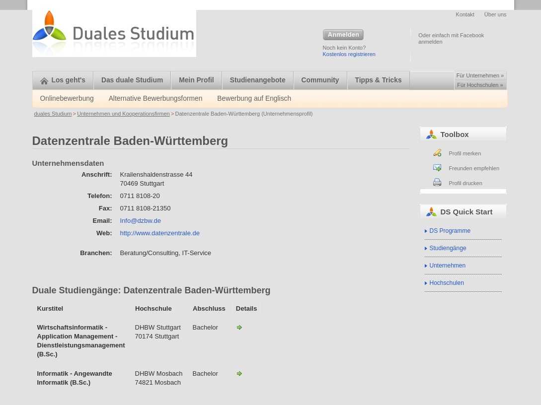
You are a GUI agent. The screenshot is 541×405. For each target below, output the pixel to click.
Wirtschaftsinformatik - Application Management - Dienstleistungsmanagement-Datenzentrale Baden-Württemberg (239, 327)
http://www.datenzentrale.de (160, 233)
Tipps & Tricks (378, 80)
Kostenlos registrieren (349, 54)
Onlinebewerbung (67, 98)
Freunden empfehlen (474, 168)
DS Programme (450, 230)
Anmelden (343, 35)
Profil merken (465, 153)
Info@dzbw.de (140, 220)
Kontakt (465, 14)
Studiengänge (448, 248)
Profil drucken (465, 183)
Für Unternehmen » (480, 75)
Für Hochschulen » (480, 85)
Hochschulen (447, 282)
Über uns (495, 14)
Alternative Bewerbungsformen (156, 98)
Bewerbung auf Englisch (254, 98)
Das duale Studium (132, 80)
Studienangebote (258, 80)
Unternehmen (448, 265)
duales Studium (53, 114)
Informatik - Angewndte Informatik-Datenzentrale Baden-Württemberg (239, 373)
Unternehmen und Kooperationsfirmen (123, 114)
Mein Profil (196, 80)
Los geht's (62, 80)
